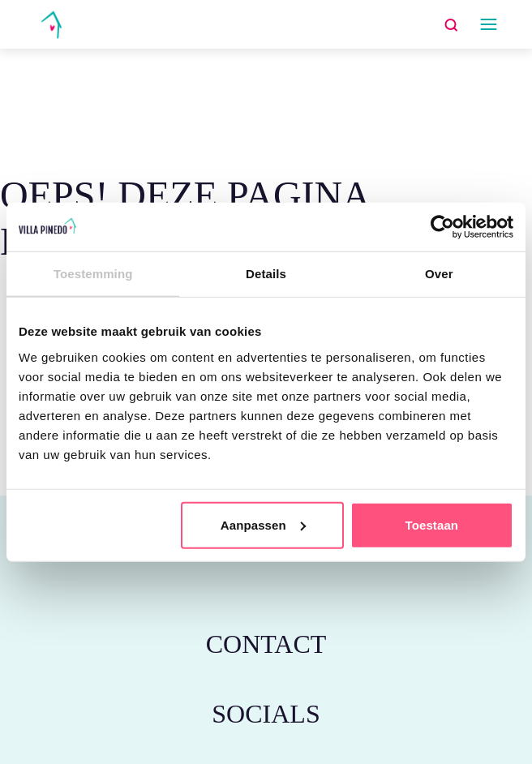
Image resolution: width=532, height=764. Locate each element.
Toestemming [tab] (93, 274)
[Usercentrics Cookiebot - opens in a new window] (442, 227)
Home (77, 84)
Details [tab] (266, 274)
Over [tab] (439, 274)
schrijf (127, 84)
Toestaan (432, 524)
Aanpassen (263, 524)
